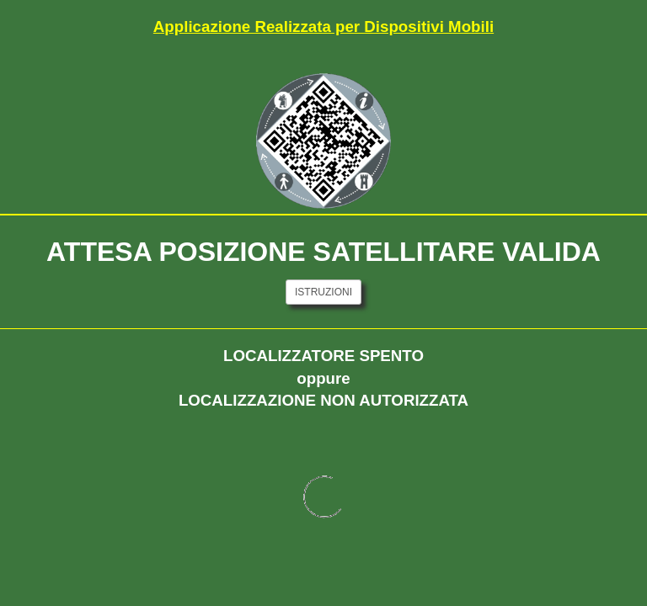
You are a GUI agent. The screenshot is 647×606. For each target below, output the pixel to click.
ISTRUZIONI (323, 292)
